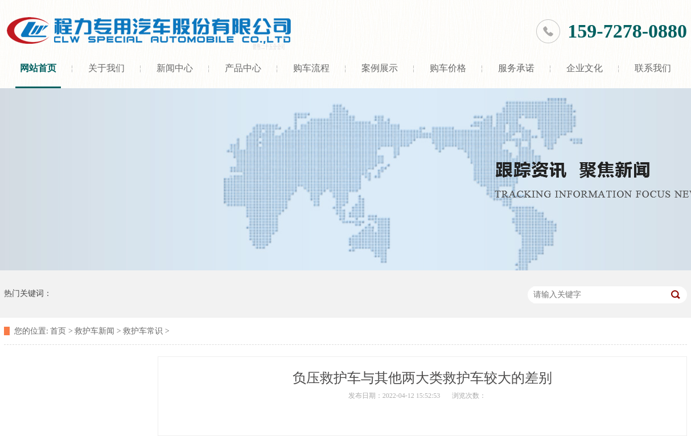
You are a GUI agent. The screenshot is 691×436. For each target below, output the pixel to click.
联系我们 (653, 68)
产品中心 (243, 68)
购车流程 (311, 68)
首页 (58, 331)
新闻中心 (175, 68)
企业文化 (584, 68)
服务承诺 (516, 68)
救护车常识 (143, 331)
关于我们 (106, 68)
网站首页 (38, 68)
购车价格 (448, 68)
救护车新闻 (94, 331)
